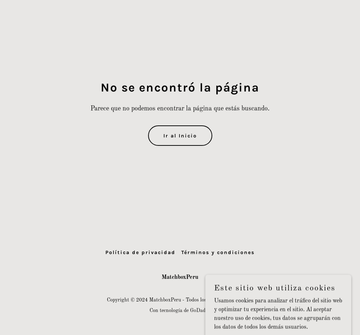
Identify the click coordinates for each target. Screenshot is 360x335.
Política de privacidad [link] (140, 252)
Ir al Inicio (180, 136)
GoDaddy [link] (200, 310)
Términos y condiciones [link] (218, 252)
